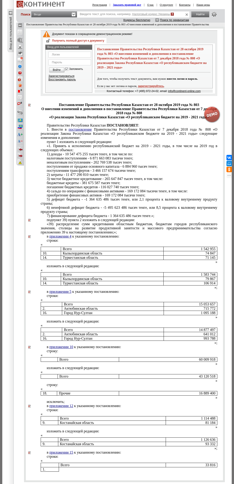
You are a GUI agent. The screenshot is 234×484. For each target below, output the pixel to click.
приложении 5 (60, 292)
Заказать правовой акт (127, 4)
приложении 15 (61, 452)
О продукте (166, 4)
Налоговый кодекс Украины (151, 14)
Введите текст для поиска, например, (125, 14)
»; (216, 287)
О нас (150, 4)
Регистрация (99, 4)
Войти (57, 69)
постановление (80, 129)
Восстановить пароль (62, 79)
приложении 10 (61, 347)
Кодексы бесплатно (136, 20)
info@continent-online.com (184, 91)
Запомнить (76, 69)
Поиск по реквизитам (174, 20)
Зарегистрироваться (61, 76)
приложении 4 (60, 236)
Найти (200, 14)
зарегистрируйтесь (151, 86)
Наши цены (203, 4)
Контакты (185, 4)
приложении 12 (61, 406)
